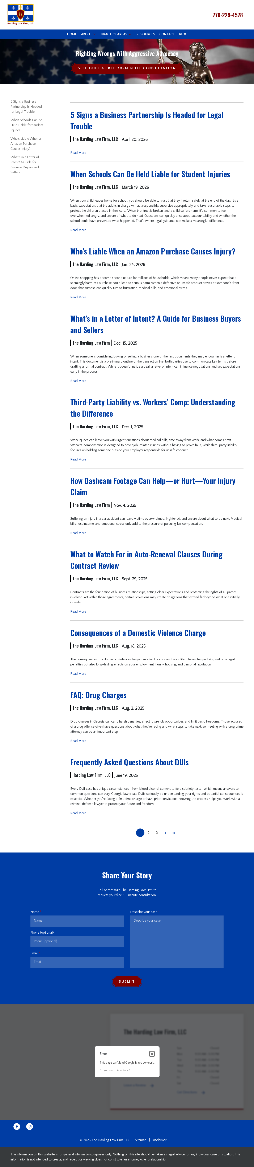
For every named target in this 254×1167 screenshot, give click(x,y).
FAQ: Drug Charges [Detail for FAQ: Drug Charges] (98, 694)
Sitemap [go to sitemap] (141, 1140)
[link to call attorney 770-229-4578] (228, 15)
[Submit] (127, 981)
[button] (94, 34)
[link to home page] (20, 14)
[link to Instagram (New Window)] (29, 1126)
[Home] (72, 34)
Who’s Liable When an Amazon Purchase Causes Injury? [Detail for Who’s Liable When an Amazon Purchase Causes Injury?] (26, 144)
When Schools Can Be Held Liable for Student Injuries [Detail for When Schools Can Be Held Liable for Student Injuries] (26, 125)
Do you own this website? (115, 1070)
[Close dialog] (151, 1053)
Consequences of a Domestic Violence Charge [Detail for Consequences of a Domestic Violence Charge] (138, 632)
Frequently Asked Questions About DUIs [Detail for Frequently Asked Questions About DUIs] (129, 761)
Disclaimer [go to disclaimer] (159, 1140)
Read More (78, 153)
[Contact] (167, 34)
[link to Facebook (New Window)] (16, 1126)
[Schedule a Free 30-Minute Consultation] (127, 68)
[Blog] (183, 34)
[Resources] (145, 34)
